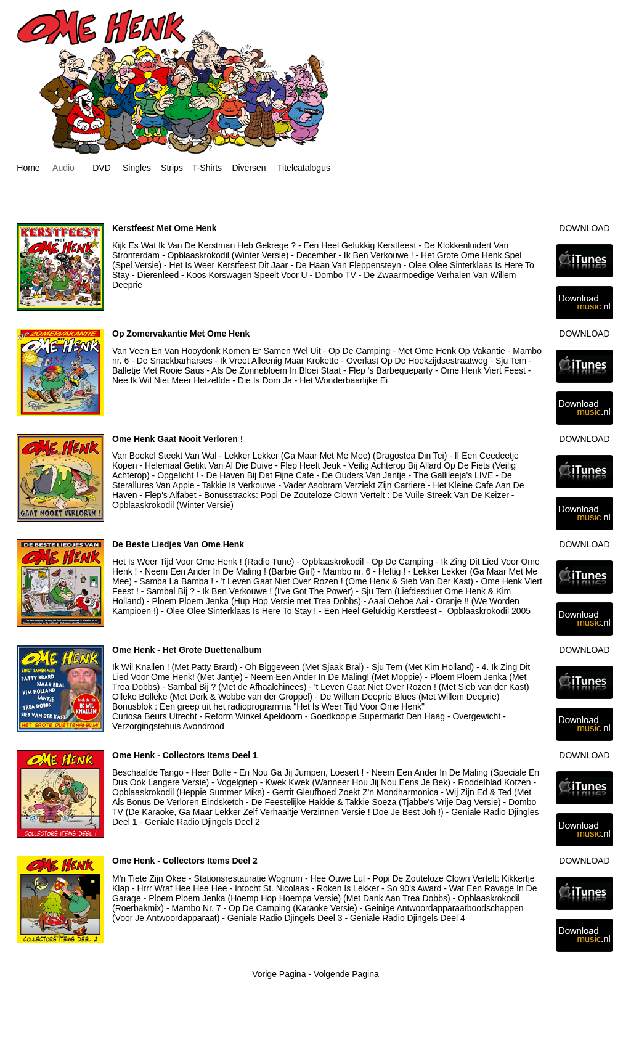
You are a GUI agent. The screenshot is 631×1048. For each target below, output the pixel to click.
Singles (137, 168)
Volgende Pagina (346, 974)
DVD (101, 168)
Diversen (249, 168)
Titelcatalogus (303, 168)
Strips (172, 168)
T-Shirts (207, 168)
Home (28, 168)
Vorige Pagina (279, 974)
